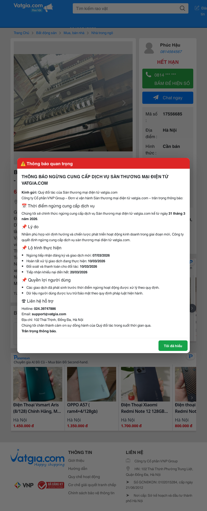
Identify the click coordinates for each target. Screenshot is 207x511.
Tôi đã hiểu (173, 345)
